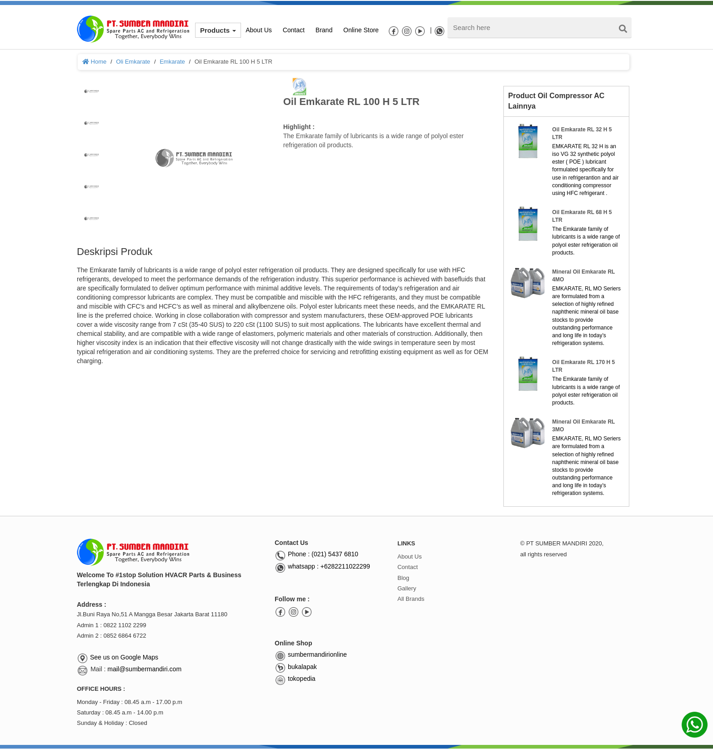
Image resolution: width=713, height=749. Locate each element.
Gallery (406, 588)
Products (218, 30)
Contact (407, 567)
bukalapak (296, 666)
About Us (409, 556)
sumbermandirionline (311, 654)
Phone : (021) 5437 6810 (316, 554)
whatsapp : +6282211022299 (322, 566)
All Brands (410, 598)
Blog (403, 577)
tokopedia (295, 678)
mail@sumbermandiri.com (144, 669)
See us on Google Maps (124, 657)
